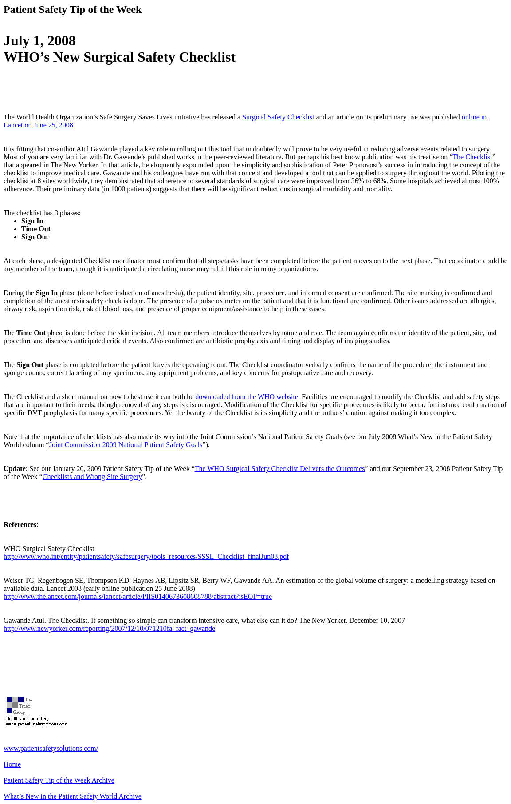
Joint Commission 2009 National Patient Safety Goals (126, 444)
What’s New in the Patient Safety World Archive (73, 796)
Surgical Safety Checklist (278, 117)
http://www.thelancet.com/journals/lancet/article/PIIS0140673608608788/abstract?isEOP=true (138, 596)
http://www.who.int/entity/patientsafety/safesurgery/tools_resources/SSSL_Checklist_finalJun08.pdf (146, 556)
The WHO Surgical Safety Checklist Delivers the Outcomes (280, 468)
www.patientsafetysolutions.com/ (51, 748)
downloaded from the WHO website (246, 396)
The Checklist (472, 157)
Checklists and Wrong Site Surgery (92, 476)
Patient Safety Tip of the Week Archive (59, 780)
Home (12, 764)
